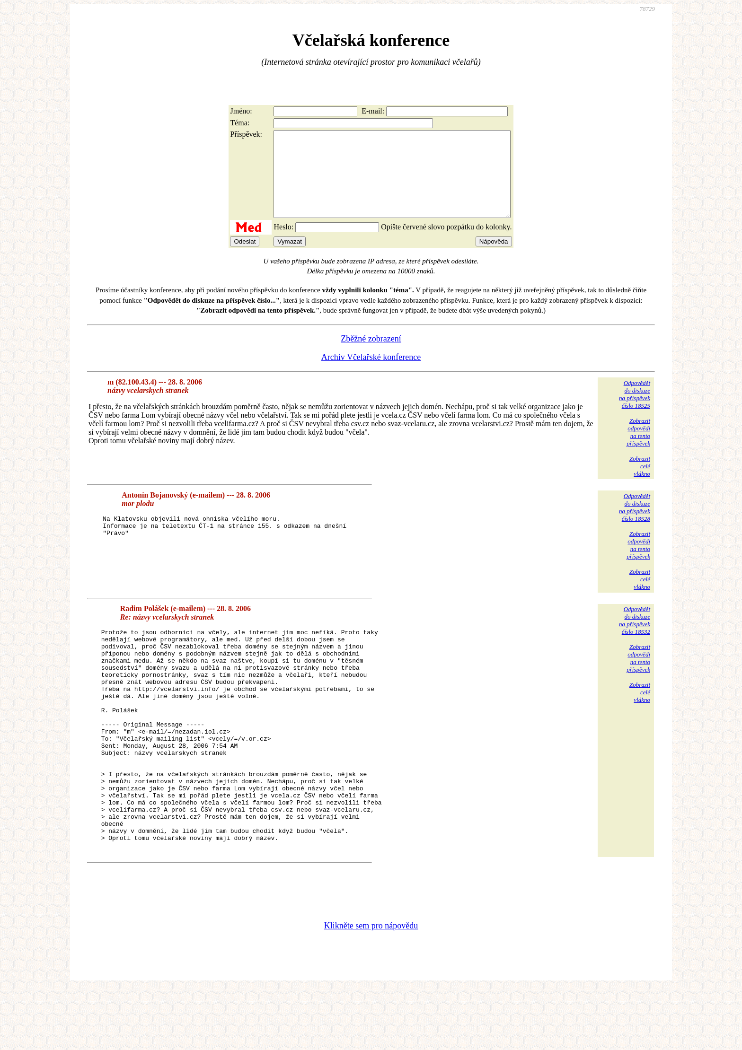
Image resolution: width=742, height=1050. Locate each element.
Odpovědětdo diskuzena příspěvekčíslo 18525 (634, 411)
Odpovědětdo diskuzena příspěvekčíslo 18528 (634, 524)
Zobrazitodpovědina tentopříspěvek (638, 449)
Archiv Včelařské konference (371, 374)
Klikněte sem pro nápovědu (371, 986)
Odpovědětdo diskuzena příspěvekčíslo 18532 (634, 637)
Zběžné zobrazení (371, 355)
